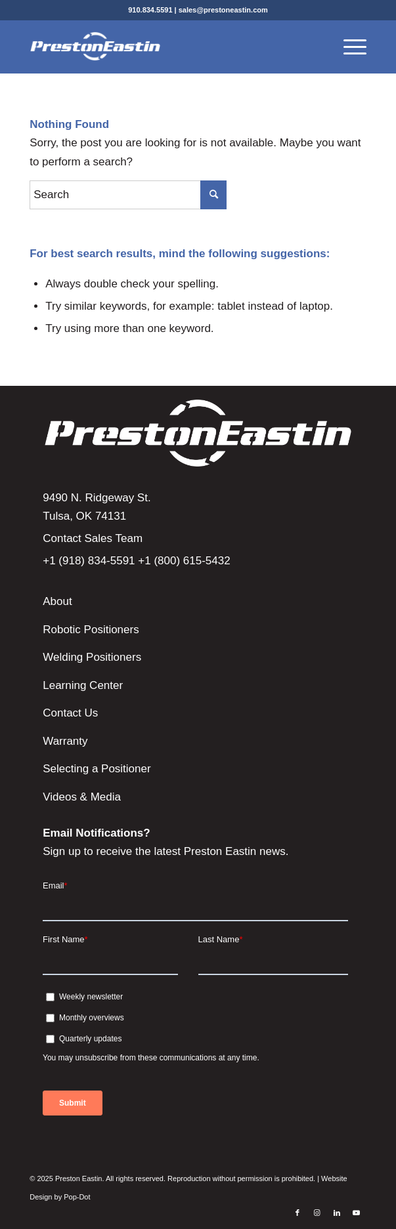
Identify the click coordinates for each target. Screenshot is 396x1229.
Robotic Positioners (91, 629)
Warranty (65, 741)
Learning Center (83, 685)
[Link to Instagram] (317, 1212)
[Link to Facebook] (297, 1212)
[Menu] (348, 46)
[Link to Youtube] (356, 1212)
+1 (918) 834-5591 (89, 560)
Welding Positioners (92, 657)
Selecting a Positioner (96, 768)
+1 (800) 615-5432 (184, 560)
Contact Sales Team (93, 538)
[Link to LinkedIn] (337, 1212)
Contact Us (70, 713)
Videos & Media (82, 797)
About (57, 601)
